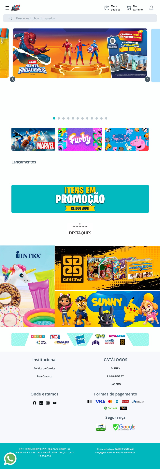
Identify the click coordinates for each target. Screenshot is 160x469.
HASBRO (115, 384)
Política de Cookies (44, 368)
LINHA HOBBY (115, 376)
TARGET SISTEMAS (124, 449)
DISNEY (115, 368)
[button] (12, 79)
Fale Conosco (44, 376)
